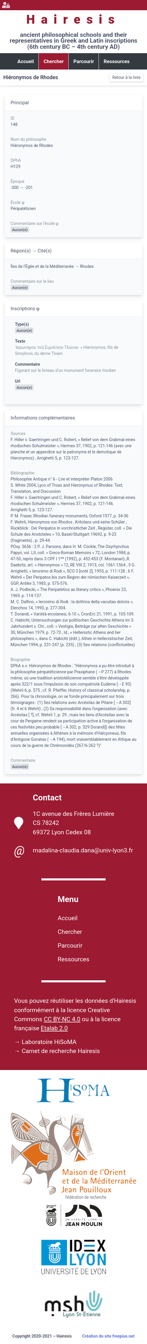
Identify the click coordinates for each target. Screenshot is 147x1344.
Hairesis (73, 19)
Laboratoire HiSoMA (49, 1041)
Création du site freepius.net (108, 1336)
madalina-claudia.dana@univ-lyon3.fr (73, 851)
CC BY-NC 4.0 (62, 1019)
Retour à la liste (126, 77)
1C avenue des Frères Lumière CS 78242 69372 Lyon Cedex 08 (64, 822)
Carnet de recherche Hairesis (61, 1051)
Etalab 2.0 (54, 1028)
